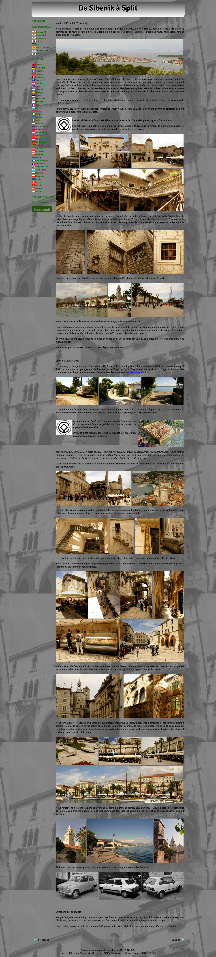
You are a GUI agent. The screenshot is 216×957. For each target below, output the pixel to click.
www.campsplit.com (137, 372)
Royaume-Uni (41, 167)
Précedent (43, 939)
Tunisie (38, 185)
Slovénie (39, 173)
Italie (37, 120)
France (38, 105)
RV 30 (39, 41)
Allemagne (40, 68)
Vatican (38, 191)
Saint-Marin (40, 170)
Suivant (176, 939)
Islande (38, 117)
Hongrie (39, 111)
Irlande (38, 114)
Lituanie (39, 129)
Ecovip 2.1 (41, 35)
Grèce (38, 108)
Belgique (39, 77)
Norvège (39, 148)
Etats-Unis (40, 99)
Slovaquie (39, 176)
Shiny (114, 953)
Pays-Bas (39, 151)
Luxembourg (41, 133)
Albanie (38, 65)
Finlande (39, 102)
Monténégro (40, 142)
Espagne (39, 92)
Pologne (39, 154)
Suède (38, 179)
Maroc (38, 136)
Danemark (40, 89)
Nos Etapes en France (43, 196)
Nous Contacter (40, 202)
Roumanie (40, 163)
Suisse (38, 182)
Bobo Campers (43, 47)
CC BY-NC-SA (127, 950)
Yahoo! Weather (88, 953)
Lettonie (39, 123)
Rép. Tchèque (41, 160)
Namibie (39, 145)
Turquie (38, 188)
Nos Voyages (38, 20)
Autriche (39, 74)
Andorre (39, 71)
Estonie (38, 95)
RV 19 (39, 54)
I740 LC (39, 44)
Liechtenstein (41, 126)
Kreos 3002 (41, 38)
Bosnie (38, 80)
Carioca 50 (41, 32)
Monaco (39, 139)
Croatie (38, 83)
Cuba (37, 86)
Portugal (39, 157)
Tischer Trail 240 (44, 50)
